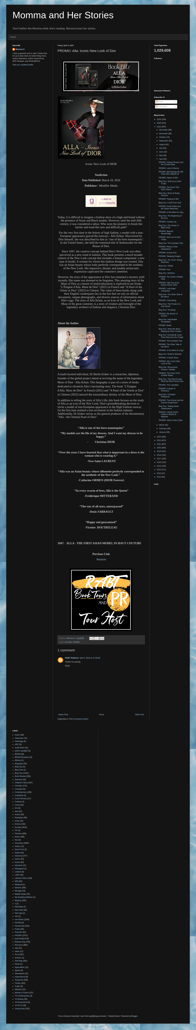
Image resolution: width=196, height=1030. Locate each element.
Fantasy (18, 833)
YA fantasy (19, 999)
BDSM (17, 754)
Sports (17, 970)
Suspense (19, 980)
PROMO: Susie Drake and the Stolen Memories (170, 207)
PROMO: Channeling (167, 300)
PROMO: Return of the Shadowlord (168, 248)
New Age (18, 913)
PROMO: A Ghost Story (168, 358)
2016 (159, 462)
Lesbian (18, 872)
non (16, 916)
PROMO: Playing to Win (169, 199)
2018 (159, 455)
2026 (159, 119)
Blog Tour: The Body (167, 310)
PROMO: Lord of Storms (169, 168)
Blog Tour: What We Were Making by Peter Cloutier (170, 330)
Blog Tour (19, 773)
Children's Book (21, 783)
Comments (161, 106)
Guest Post (19, 849)
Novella (18, 923)
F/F (16, 830)
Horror (17, 859)
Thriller (18, 983)
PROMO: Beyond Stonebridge (166, 232)
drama (17, 814)
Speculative (19, 967)
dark (16, 811)
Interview (18, 865)
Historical (18, 856)
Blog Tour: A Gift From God (170, 203)
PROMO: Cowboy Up (167, 222)
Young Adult (20, 1009)
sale (16, 948)
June (161, 152)
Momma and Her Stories (63, 15)
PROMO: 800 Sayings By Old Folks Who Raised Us (171, 173)
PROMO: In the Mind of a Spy (171, 212)
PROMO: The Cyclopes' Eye (170, 341)
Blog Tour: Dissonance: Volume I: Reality (168, 368)
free (16, 840)
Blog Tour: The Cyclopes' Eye (171, 243)
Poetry (17, 929)
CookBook (19, 795)
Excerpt (18, 827)
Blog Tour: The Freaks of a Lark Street (170, 305)
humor (17, 862)
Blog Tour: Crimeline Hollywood (167, 395)
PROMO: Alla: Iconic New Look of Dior (169, 362)
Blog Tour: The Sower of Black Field (169, 226)
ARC (17, 744)
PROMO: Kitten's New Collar (170, 420)
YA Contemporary (22, 996)
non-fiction (68, 642)
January (162, 432)
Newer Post (63, 715)
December (163, 130)
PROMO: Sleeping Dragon (170, 256)
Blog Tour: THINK (166, 266)
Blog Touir (19, 770)
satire (17, 951)
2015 (159, 466)
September (164, 141)
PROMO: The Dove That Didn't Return (169, 188)
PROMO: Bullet (165, 325)
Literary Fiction (21, 878)
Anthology (19, 741)
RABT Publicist (72, 658)
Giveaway (19, 843)
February (163, 428)
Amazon (101, 559)
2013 (159, 473)
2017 (159, 459)
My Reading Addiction (24, 897)
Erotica (18, 824)
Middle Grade (20, 894)
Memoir (18, 888)
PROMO (76, 642)
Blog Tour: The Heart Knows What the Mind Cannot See (171, 380)
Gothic (17, 846)
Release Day (20, 942)
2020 (159, 448)
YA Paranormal (21, 1002)
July (161, 148)
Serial (17, 964)
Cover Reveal (20, 798)
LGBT (17, 875)
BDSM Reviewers (22, 757)
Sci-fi (17, 954)
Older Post (139, 715)
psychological (20, 938)
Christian (18, 786)
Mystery (18, 900)
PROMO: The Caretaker (169, 385)
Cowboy (18, 802)
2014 (159, 469)
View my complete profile (22, 65)
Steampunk (19, 973)
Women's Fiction (21, 993)
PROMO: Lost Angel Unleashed (167, 289)
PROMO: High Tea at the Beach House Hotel (169, 284)
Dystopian (19, 818)
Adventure (19, 738)
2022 (159, 440)
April (161, 159)
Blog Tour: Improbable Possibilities (168, 320)
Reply (67, 666)
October (162, 137)
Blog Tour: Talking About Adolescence (169, 407)
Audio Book (19, 748)
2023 (159, 437)
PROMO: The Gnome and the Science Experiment (171, 401)
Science (18, 958)
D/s (16, 808)
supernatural (20, 977)
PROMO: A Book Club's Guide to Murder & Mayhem (168, 414)
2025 (159, 123)
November (163, 133)
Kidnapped (19, 869)
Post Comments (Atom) (78, 719)
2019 (159, 451)
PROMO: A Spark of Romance (167, 389)
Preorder (18, 932)
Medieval (18, 884)
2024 (159, 127)
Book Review (20, 776)
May (161, 155)
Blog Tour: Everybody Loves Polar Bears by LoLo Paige (171, 336)
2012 (159, 477)
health (17, 853)
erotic (17, 821)
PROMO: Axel (164, 269)
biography (19, 764)
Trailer (17, 986)
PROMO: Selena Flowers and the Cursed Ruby (171, 163)
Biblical (18, 760)
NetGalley (19, 907)
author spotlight (21, 751)
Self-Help (18, 961)
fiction (17, 837)
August (162, 144)
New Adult (19, 910)
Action (17, 735)
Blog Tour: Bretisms (167, 273)
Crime (17, 805)
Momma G (20, 49)
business (18, 779)
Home (13, 37)
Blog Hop (18, 767)
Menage (18, 891)
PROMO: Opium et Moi (168, 178)
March (162, 425)
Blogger (134, 1016)
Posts (159, 102)
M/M (16, 881)
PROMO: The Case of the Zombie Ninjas (169, 374)
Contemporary (21, 792)
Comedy (18, 789)
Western (18, 989)
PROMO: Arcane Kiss (168, 253)
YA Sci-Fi (18, 1005)
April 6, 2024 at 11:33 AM (89, 658)
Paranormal (19, 926)
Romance (19, 945)
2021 (159, 444)
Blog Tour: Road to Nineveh (170, 354)
